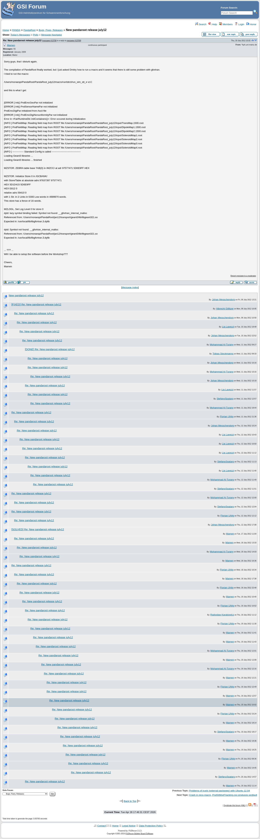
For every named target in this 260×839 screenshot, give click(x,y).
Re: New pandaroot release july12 (22, 40)
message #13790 (50, 41)
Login (239, 24)
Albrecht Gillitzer (225, 308)
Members (226, 24)
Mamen (11, 45)
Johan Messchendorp (223, 299)
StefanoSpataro (225, 398)
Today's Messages (20, 34)
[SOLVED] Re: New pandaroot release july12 (37, 529)
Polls (35, 34)
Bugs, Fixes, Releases (51, 30)
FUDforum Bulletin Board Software (139, 834)
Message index (130, 287)
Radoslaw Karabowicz (222, 614)
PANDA (16, 30)
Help (213, 24)
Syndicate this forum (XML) (235, 805)
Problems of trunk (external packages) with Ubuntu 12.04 (219, 790)
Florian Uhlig (226, 416)
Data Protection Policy (151, 825)
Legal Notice (128, 825)
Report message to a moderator (243, 276)
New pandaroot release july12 (26, 295)
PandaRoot (29, 30)
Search (200, 24)
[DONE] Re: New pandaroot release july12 (50, 349)
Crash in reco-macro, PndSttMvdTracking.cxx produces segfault (223, 795)
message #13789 (74, 41)
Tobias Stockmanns (223, 353)
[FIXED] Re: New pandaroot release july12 (36, 304)
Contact (101, 825)
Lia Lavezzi (228, 326)
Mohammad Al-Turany (221, 344)
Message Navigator (51, 34)
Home (251, 24)
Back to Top (130, 801)
